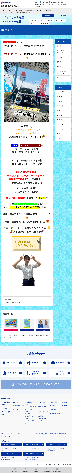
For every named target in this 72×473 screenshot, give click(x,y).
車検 (26, 404)
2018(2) (59, 138)
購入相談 (52, 406)
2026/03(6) (60, 110)
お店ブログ (39, 10)
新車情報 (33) (61, 46)
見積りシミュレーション (32, 444)
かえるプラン (41, 404)
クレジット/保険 (62, 4)
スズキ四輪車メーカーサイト (10, 444)
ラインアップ (50, 4)
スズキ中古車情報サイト (32, 453)
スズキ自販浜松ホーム (6, 398)
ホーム (37, 2)
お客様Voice (4, 408)
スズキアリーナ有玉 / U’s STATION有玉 (20, 10)
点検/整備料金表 (29, 416)
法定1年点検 (28, 409)
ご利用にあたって (21, 433)
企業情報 (64, 402)
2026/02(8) (60, 115)
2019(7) (59, 133)
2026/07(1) (60, 92)
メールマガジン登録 (55, 444)
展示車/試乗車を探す (57, 2)
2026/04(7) (60, 106)
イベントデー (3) (62, 57)
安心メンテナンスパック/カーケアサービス (30, 421)
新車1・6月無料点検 (30, 406)
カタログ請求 (53, 402)
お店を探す (45, 2)
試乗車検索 (53, 409)
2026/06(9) (60, 96)
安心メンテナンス (30, 411)
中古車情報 (38, 6)
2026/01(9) (60, 119)
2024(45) (60, 129)
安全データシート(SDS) (7, 433)
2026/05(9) (60, 101)
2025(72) (60, 124)
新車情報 (48, 10)
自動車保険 (41, 416)
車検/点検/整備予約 (55, 413)
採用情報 (64, 406)
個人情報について (5, 436)
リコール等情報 (10, 453)
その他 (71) (60, 66)
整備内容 (27, 413)
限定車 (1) (60, 62)
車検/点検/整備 (39, 4)
